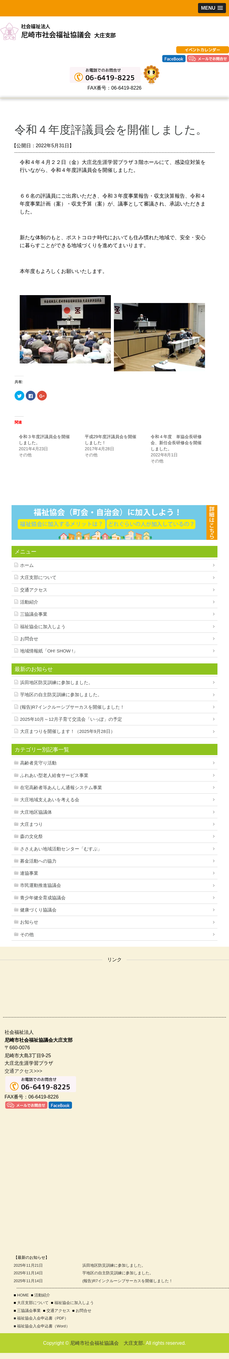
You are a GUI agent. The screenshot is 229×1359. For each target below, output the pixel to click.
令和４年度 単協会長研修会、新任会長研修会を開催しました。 (176, 442)
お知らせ (29, 922)
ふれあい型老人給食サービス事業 (54, 775)
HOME (23, 1295)
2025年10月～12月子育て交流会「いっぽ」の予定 (71, 719)
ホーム (27, 565)
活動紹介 (29, 602)
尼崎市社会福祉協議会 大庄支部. (107, 1343)
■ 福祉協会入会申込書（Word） (42, 1326)
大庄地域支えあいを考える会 (49, 799)
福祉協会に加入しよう (43, 626)
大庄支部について (38, 577)
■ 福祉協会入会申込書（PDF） (41, 1318)
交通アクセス (33, 590)
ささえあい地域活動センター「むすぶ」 (61, 848)
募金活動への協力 (38, 861)
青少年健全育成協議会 (43, 897)
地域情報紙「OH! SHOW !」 (49, 651)
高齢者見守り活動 (38, 763)
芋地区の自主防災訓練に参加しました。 (61, 694)
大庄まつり (31, 824)
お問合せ (29, 638)
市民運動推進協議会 (40, 885)
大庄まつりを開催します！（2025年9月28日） (67, 731)
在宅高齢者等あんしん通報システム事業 (61, 787)
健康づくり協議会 (38, 910)
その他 (27, 934)
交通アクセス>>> (23, 1071)
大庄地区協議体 (36, 812)
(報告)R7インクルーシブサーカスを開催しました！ (72, 707)
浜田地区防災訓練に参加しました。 (56, 682)
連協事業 (29, 873)
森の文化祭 (31, 836)
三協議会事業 (33, 614)
